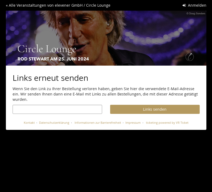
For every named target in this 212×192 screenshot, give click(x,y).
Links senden (155, 109)
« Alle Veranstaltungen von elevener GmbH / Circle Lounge (58, 5)
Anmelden (194, 5)
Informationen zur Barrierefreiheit (97, 123)
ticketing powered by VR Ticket (167, 123)
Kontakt (29, 123)
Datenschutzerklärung (54, 123)
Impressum (133, 123)
